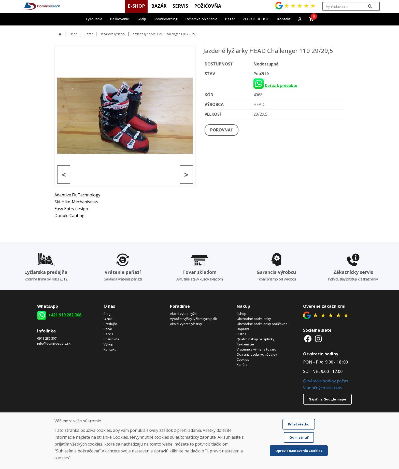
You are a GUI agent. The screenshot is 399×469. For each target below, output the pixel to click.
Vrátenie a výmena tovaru (256, 349)
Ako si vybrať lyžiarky (186, 323)
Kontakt (284, 19)
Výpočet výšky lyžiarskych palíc (193, 318)
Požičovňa (111, 339)
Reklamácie (245, 344)
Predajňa (111, 323)
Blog (107, 313)
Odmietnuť (298, 437)
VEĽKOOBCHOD (256, 19)
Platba (241, 334)
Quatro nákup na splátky (256, 339)
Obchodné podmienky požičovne (262, 323)
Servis (108, 334)
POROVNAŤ (221, 130)
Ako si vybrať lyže (183, 313)
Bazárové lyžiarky (112, 34)
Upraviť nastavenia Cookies (298, 450)
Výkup (108, 344)
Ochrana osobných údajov (257, 354)
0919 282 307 (46, 338)
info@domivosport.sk (53, 343)
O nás (108, 318)
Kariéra (242, 364)
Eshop (73, 34)
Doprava (243, 329)
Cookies (243, 359)
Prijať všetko (298, 424)
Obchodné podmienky (254, 318)
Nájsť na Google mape (327, 399)
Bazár (88, 34)
